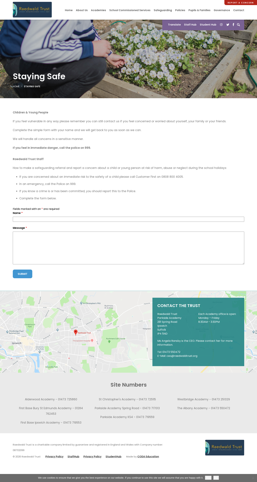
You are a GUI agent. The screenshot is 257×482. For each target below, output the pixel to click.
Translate (174, 24)
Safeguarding (163, 10)
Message (20, 228)
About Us (82, 10)
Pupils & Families (199, 10)
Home (69, 10)
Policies (180, 10)
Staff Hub (190, 24)
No (216, 477)
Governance (222, 10)
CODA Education (148, 456)
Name (18, 213)
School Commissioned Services (129, 10)
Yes (208, 477)
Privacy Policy (54, 456)
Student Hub (208, 24)
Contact (238, 10)
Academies (98, 10)
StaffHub (73, 456)
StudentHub (113, 456)
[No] (253, 478)
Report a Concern (241, 2)
